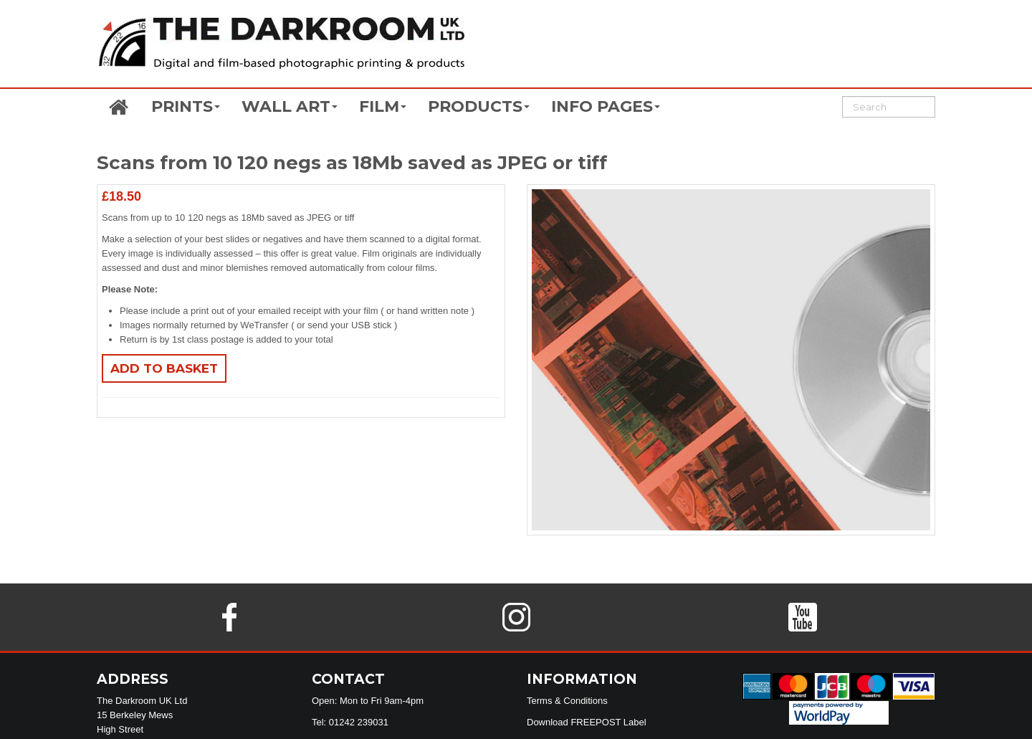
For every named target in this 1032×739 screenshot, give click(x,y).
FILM (382, 106)
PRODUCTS (479, 106)
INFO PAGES (605, 106)
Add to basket (164, 368)
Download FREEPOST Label (586, 722)
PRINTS (185, 106)
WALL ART (290, 106)
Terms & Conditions (567, 700)
